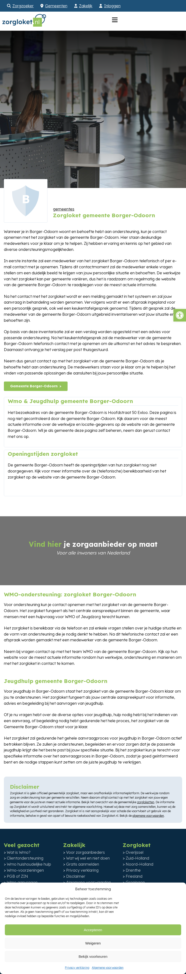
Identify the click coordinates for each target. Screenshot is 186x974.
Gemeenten (56, 5)
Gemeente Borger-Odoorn (34, 386)
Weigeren (93, 943)
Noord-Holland (139, 864)
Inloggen (112, 5)
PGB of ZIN (17, 876)
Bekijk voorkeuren (92, 956)
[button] (179, 315)
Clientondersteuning (25, 858)
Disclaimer (75, 876)
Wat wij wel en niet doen (88, 858)
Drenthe (133, 870)
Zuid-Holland (137, 858)
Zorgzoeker (23, 5)
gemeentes (63, 209)
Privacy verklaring (77, 967)
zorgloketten (145, 802)
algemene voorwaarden (148, 815)
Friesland (134, 876)
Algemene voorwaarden (108, 967)
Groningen (135, 882)
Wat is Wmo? (19, 852)
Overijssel (134, 852)
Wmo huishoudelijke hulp (29, 864)
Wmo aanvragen (22, 882)
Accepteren (93, 930)
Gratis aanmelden (82, 864)
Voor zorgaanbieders (85, 852)
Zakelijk (85, 5)
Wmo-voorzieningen (25, 870)
